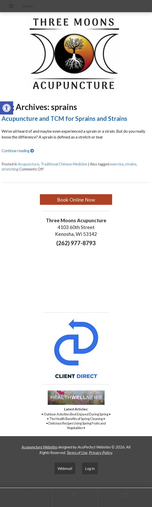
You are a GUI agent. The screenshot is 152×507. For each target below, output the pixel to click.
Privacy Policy (100, 452)
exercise (117, 164)
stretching (10, 169)
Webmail (65, 468)
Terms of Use (77, 452)
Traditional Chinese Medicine (64, 164)
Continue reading (18, 151)
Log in (90, 468)
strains (130, 164)
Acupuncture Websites (39, 446)
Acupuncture (28, 164)
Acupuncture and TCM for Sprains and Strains (64, 118)
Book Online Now (76, 200)
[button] (6, 108)
